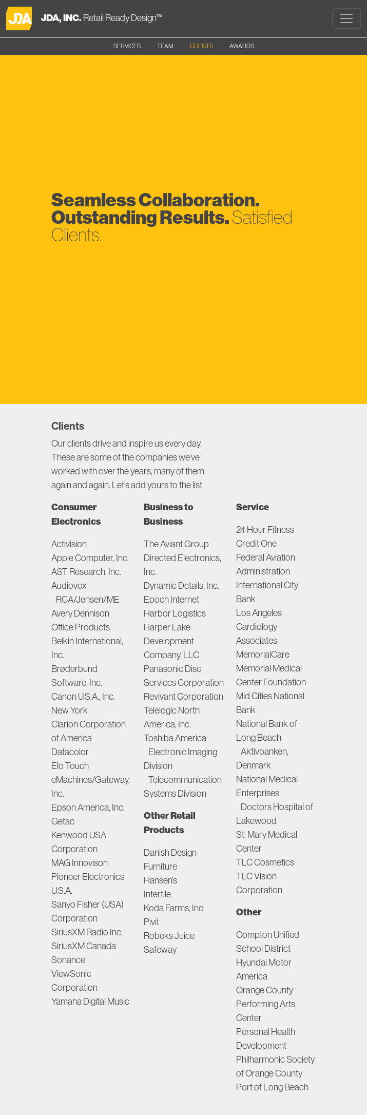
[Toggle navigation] (346, 18)
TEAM (165, 46)
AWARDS (241, 46)
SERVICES (127, 46)
